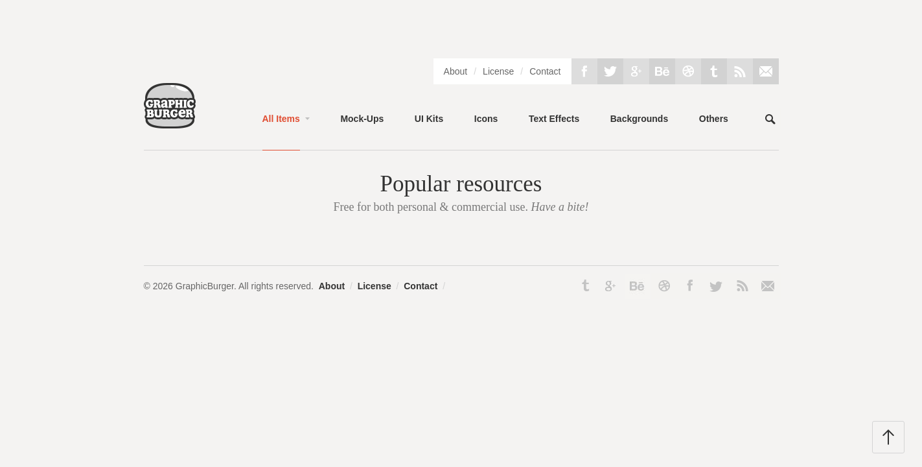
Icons (486, 119)
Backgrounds (639, 119)
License (498, 71)
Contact (544, 71)
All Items (281, 119)
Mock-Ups (362, 119)
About (456, 71)
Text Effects (554, 119)
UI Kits (429, 119)
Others (713, 119)
